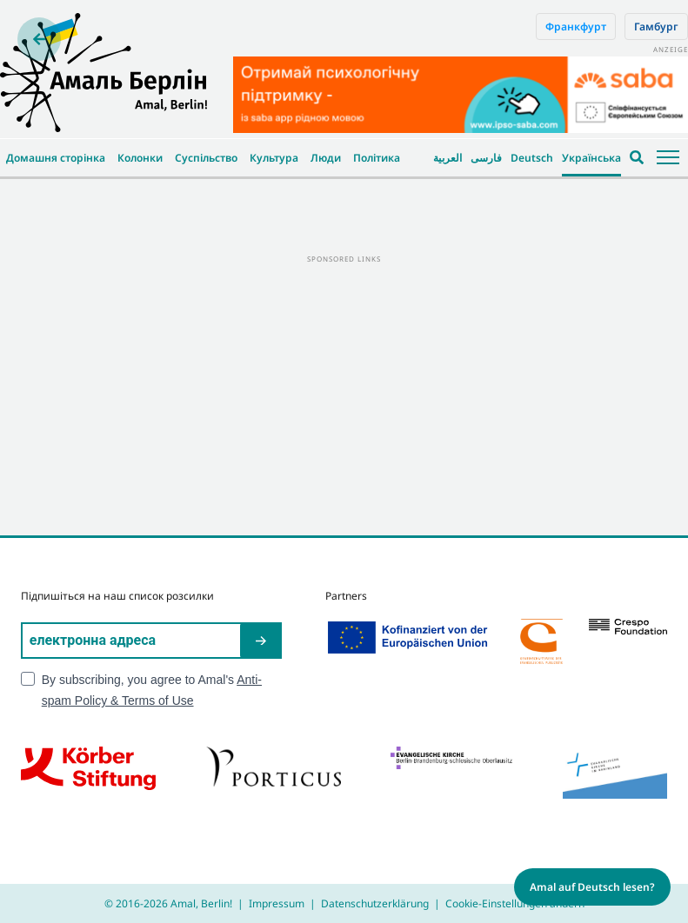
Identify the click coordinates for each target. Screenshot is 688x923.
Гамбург (656, 26)
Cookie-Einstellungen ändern (514, 903)
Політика (376, 157)
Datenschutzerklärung (375, 903)
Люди (326, 157)
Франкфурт (575, 26)
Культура (274, 157)
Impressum (276, 903)
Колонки (140, 157)
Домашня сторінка (55, 157)
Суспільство (206, 157)
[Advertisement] (344, 387)
